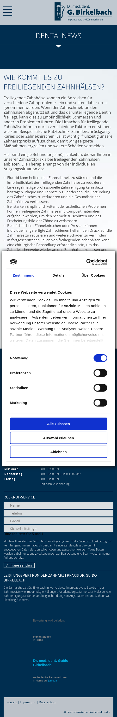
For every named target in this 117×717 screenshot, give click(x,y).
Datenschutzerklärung (93, 541)
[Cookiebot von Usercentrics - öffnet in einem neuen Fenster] (86, 262)
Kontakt (12, 702)
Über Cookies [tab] (93, 275)
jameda (52, 680)
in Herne (42, 638)
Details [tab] (59, 275)
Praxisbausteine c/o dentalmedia (88, 712)
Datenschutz (47, 702)
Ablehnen (58, 452)
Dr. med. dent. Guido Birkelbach (50, 662)
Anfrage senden (19, 565)
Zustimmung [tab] (24, 275)
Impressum (27, 702)
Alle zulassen (58, 424)
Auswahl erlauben (58, 438)
